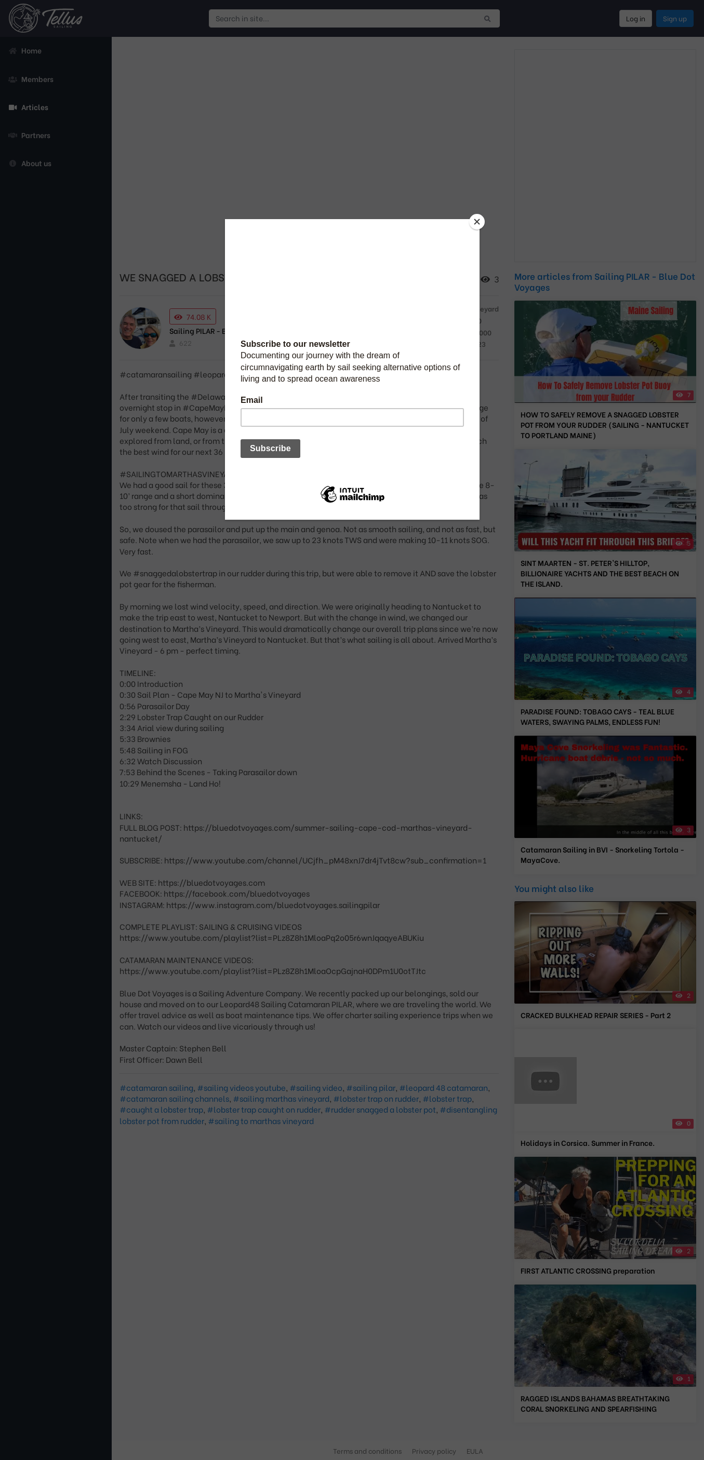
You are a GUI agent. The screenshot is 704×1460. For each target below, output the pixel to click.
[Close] (477, 221)
